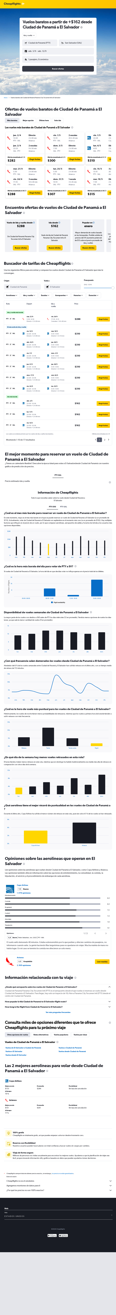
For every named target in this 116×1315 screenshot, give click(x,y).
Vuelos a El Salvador (13, 1049)
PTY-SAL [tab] (58, 473)
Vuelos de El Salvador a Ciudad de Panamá (23, 1046)
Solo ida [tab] (57, 118)
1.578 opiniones (24, 891)
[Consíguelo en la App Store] (63, 1233)
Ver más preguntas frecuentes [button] (58, 1010)
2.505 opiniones (24, 963)
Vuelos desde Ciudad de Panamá (72, 1049)
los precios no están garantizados (63, 1171)
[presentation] (81, 27)
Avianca (20, 955)
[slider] (112, 285)
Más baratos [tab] (12, 118)
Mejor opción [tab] (28, 118)
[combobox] (29, 35)
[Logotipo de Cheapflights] (12, 4)
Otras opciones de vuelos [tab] (17, 1033)
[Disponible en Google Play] (52, 1233)
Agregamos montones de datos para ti (59, 1183)
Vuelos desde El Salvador (15, 1053)
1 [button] (99, 437)
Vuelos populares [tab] (61, 1033)
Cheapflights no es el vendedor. (59, 1178)
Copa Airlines (22, 883)
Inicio (6, 95)
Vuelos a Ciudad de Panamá (70, 1046)
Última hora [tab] (44, 118)
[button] (39, 50)
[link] (21, 245)
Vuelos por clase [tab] (80, 1033)
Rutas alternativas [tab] (41, 1033)
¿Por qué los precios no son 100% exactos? (59, 1188)
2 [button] (104, 437)
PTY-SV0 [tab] (52, 505)
